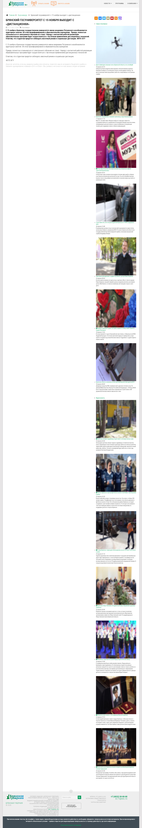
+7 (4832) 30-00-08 (119, 796)
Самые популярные (101, 24)
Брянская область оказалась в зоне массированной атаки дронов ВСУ (115, 382)
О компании (131, 3)
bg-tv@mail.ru (53, 809)
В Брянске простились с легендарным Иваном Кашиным (112, 715)
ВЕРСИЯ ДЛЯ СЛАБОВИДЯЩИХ (71, 807)
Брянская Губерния (14, 803)
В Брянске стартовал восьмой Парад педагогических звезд (113, 659)
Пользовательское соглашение (71, 825)
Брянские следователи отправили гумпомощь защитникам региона (114, 116)
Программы (119, 3)
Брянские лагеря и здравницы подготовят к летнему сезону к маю (114, 439)
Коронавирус (26, 27)
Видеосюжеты (100, 398)
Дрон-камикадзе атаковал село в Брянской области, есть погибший (114, 65)
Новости (107, 3)
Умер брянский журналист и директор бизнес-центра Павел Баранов (114, 276)
